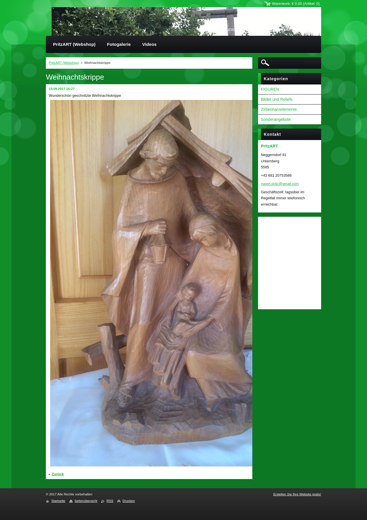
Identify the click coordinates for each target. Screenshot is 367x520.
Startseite (58, 501)
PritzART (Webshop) (64, 62)
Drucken (128, 501)
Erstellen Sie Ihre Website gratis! (297, 494)
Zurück (58, 474)
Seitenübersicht (86, 501)
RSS (109, 501)
